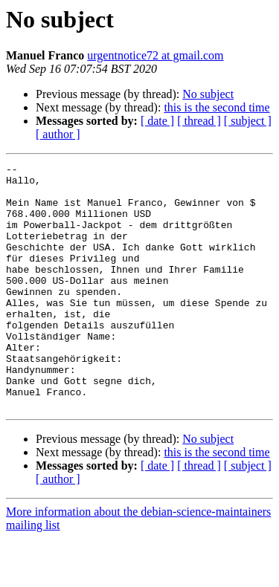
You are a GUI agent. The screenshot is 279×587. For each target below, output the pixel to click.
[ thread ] (199, 120)
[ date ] (157, 120)
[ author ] (58, 134)
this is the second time (216, 107)
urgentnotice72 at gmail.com (155, 55)
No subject (208, 94)
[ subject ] (248, 120)
